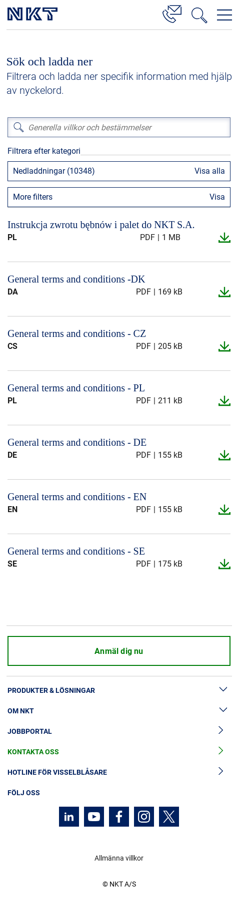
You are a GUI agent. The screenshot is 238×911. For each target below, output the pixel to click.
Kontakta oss (119, 752)
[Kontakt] (172, 12)
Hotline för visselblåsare (119, 772)
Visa (217, 197)
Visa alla (209, 171)
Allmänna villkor (119, 858)
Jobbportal (119, 731)
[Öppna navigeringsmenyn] (224, 15)
